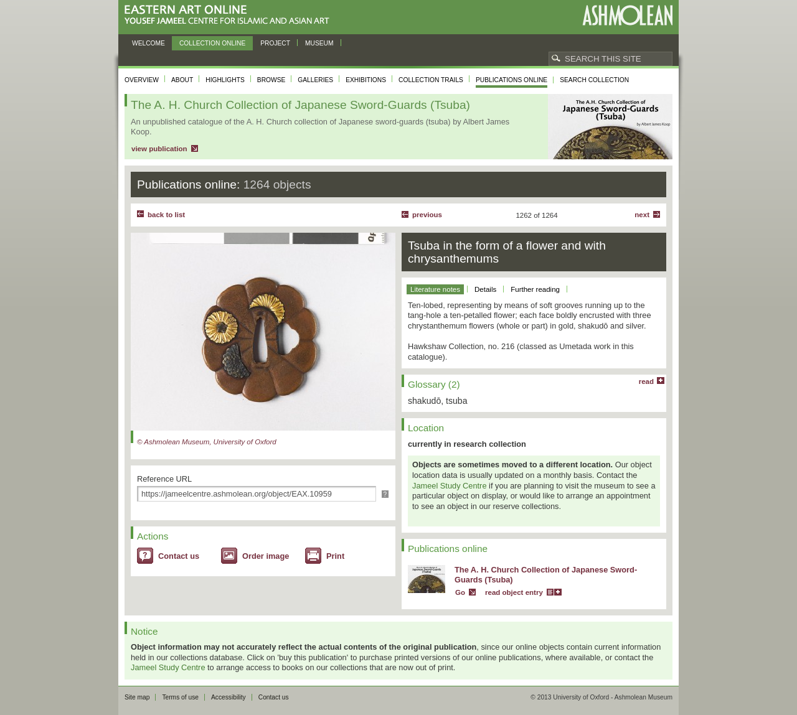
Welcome (148, 43)
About (182, 80)
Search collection (594, 80)
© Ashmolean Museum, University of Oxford (206, 442)
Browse (271, 80)
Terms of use (180, 697)
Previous (427, 214)
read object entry (514, 592)
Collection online (212, 43)
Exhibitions (366, 80)
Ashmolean (627, 15)
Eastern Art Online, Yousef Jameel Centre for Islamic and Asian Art (230, 15)
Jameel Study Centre (449, 485)
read (646, 381)
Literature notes (435, 289)
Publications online (511, 80)
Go (460, 592)
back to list (166, 214)
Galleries (315, 80)
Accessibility (228, 697)
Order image (265, 556)
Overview (142, 80)
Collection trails (430, 80)
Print (335, 556)
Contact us (178, 556)
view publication (159, 148)
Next (641, 214)
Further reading (535, 289)
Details (485, 289)
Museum (319, 43)
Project (275, 43)
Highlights (225, 80)
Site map (137, 697)
